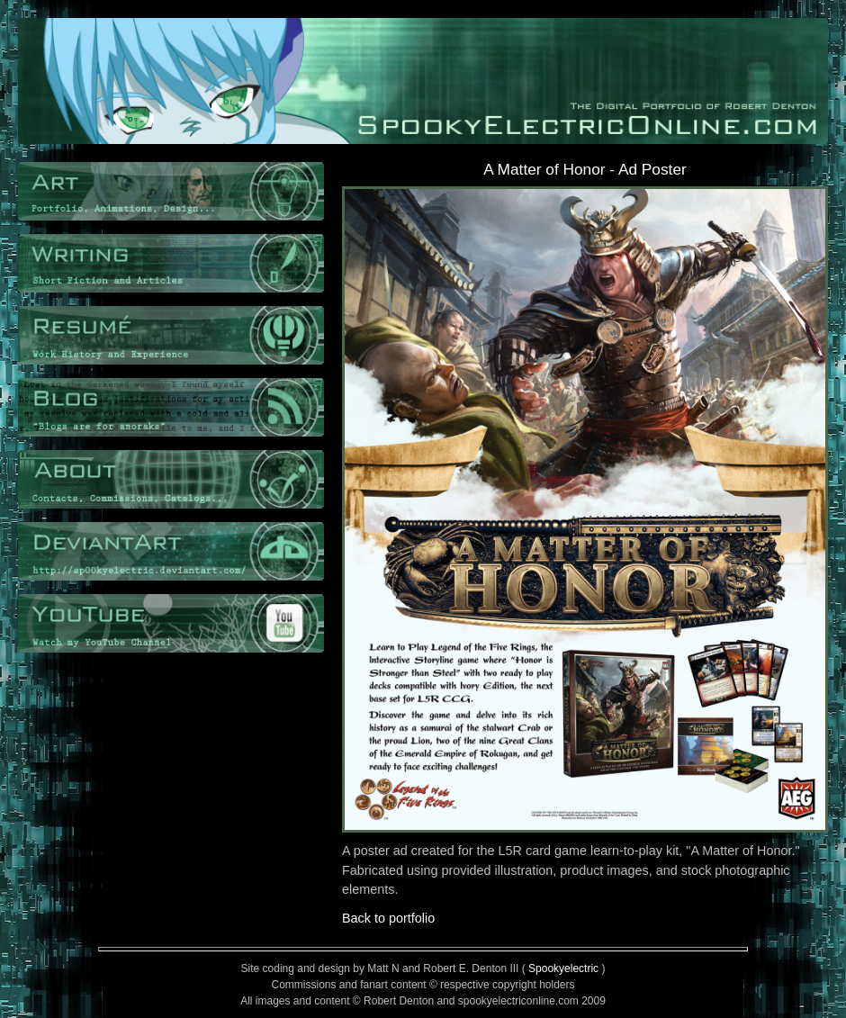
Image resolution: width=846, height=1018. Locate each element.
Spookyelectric (563, 968)
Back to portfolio (388, 918)
